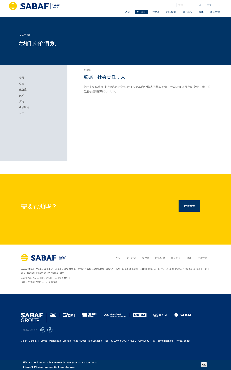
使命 (21, 83)
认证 (21, 113)
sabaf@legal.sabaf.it (102, 269)
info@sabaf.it (95, 340)
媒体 (201, 12)
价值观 (22, 89)
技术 (21, 95)
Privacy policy (43, 272)
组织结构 (24, 107)
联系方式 (215, 12)
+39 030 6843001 (129, 269)
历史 (21, 101)
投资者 (156, 12)
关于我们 (141, 12)
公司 (21, 77)
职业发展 (171, 12)
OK (204, 365)
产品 (127, 12)
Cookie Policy (57, 272)
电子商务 (187, 12)
